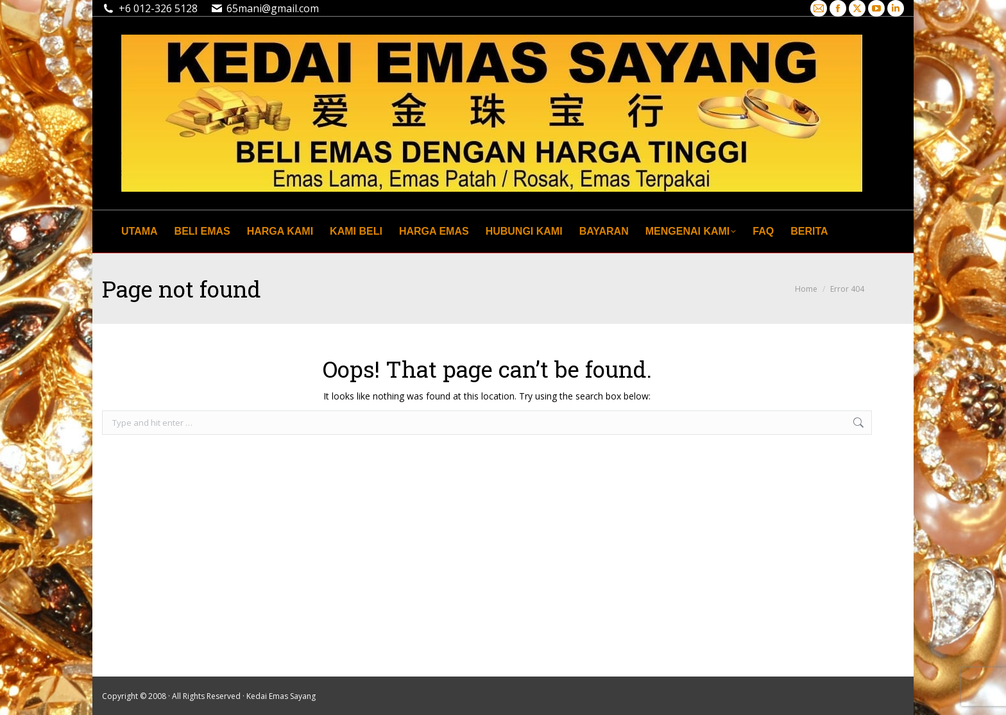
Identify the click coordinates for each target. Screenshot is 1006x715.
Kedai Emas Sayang (281, 696)
